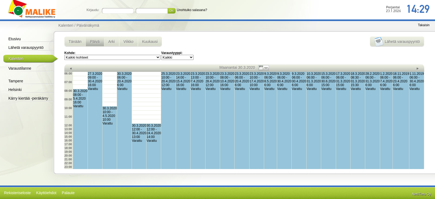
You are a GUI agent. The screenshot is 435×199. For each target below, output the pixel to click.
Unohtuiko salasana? (192, 10)
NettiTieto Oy (421, 194)
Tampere (15, 81)
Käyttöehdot (46, 193)
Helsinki (15, 89)
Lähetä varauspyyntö (26, 47)
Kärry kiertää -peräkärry (28, 98)
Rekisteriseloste (17, 193)
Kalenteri (16, 58)
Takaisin (424, 25)
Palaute (68, 193)
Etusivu (14, 39)
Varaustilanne (19, 68)
